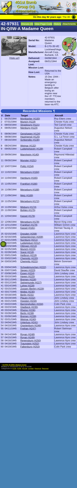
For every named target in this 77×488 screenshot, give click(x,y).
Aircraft (24, 368)
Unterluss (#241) (29, 322)
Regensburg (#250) (30, 340)
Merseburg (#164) (29, 172)
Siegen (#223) (27, 270)
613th (14, 368)
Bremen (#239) (28, 316)
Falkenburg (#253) (30, 346)
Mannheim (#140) (29, 154)
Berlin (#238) (27, 313)
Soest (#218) (27, 252)
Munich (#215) (28, 249)
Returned (45, 368)
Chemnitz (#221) (29, 261)
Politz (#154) (27, 166)
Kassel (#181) (27, 228)
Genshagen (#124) (30, 133)
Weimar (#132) (28, 145)
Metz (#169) (26, 195)
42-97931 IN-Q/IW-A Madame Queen (14, 365)
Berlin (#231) (27, 294)
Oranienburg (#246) (30, 325)
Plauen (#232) (27, 298)
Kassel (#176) (27, 216)
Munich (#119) (28, 121)
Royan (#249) (27, 337)
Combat (31, 368)
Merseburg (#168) (29, 189)
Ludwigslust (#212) (30, 243)
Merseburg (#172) (29, 201)
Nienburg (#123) (29, 128)
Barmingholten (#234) (31, 304)
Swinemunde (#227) (31, 282)
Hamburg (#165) (29, 178)
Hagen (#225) (27, 276)
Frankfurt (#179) (28, 225)
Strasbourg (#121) (29, 124)
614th (19, 368)
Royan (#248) (27, 334)
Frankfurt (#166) (28, 183)
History (57, 24)
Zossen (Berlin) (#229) (32, 288)
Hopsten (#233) (28, 301)
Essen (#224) (27, 273)
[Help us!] (14, 58)
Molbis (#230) (27, 291)
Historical (37, 368)
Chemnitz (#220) (29, 258)
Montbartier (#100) (30, 118)
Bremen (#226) (28, 279)
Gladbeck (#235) (29, 307)
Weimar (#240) (28, 319)
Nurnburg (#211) (29, 240)
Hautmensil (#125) (30, 136)
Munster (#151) (28, 160)
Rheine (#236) (27, 310)
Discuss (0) (27, 24)
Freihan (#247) (28, 328)
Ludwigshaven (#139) (31, 148)
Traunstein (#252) (29, 343)
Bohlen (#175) (27, 210)
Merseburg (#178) (29, 221)
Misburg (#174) (28, 207)
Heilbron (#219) (28, 255)
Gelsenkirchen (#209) (31, 236)
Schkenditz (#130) (29, 139)
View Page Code (43, 24)
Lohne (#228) (27, 285)
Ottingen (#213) (28, 246)
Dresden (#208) (28, 233)
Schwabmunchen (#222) (33, 267)
